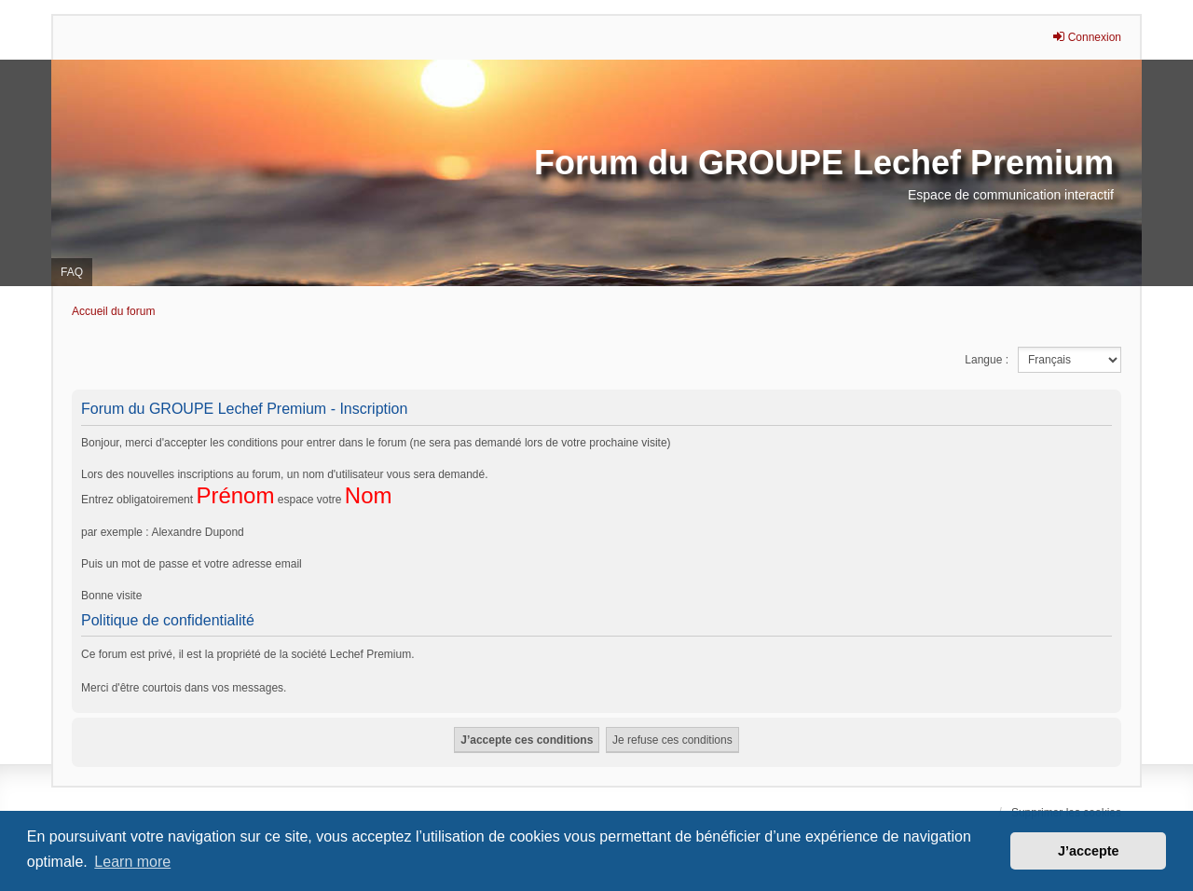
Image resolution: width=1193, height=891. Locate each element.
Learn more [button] (132, 862)
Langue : (986, 359)
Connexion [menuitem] (1086, 37)
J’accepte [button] (1088, 850)
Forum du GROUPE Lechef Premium (824, 163)
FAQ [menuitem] (72, 272)
